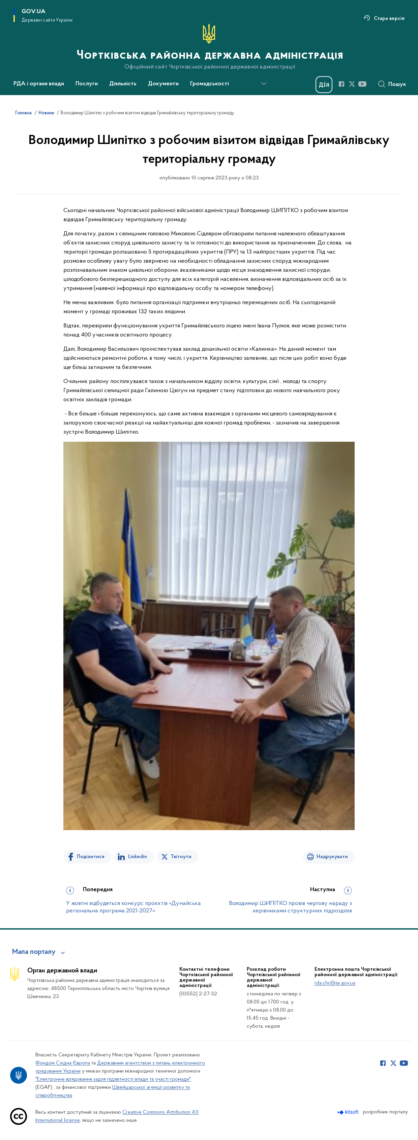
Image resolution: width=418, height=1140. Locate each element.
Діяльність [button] (123, 84)
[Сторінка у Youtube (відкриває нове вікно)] (362, 84)
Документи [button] (163, 84)
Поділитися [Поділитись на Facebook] (90, 856)
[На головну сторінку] (209, 47)
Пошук (397, 85)
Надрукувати (332, 856)
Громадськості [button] (209, 84)
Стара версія (389, 18)
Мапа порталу (34, 952)
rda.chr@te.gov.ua (335, 983)
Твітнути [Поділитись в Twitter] (181, 856)
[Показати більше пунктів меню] (264, 84)
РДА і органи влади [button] (38, 84)
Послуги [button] (87, 84)
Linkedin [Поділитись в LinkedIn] (137, 856)
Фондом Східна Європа (62, 1063)
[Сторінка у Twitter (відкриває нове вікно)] (352, 84)
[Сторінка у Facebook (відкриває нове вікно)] (341, 84)
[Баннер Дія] (324, 84)
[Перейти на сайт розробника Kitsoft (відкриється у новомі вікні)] (349, 1112)
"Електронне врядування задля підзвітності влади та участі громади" (113, 1079)
